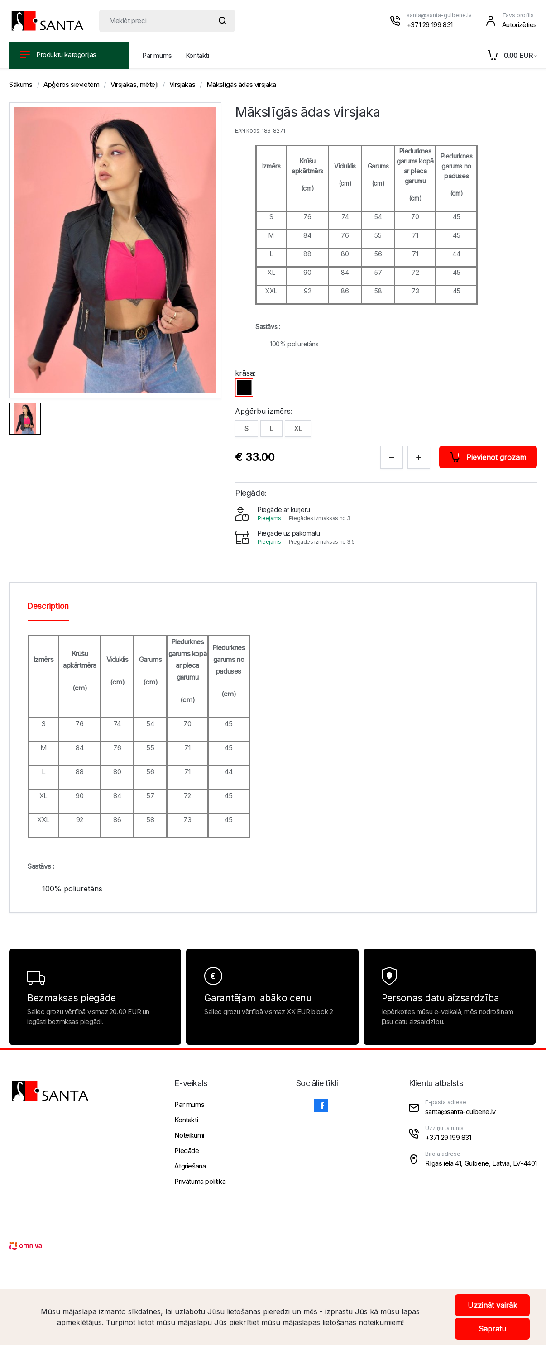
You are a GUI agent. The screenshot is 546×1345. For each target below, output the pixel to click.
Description (48, 606)
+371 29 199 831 (430, 24)
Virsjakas (182, 84)
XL (298, 428)
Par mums (157, 55)
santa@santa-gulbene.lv (439, 15)
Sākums (21, 84)
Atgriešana (190, 1166)
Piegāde (186, 1150)
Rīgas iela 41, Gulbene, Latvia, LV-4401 (481, 1163)
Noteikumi (189, 1135)
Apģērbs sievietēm (71, 84)
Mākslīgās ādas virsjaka (241, 84)
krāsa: (245, 373)
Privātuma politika (199, 1181)
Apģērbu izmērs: (263, 411)
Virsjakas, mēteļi (134, 84)
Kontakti (197, 55)
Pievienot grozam (488, 457)
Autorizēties (519, 24)
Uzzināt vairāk (492, 1305)
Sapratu (492, 1328)
